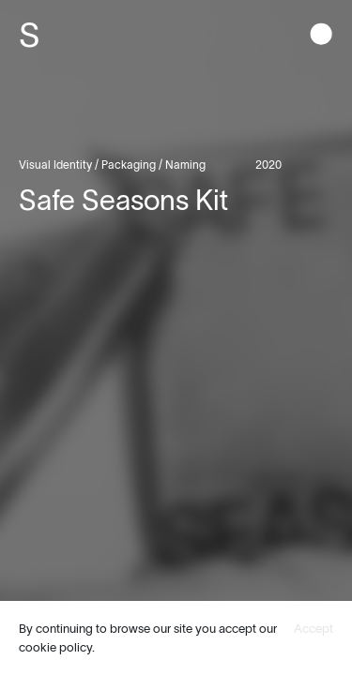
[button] (321, 35)
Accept (313, 629)
